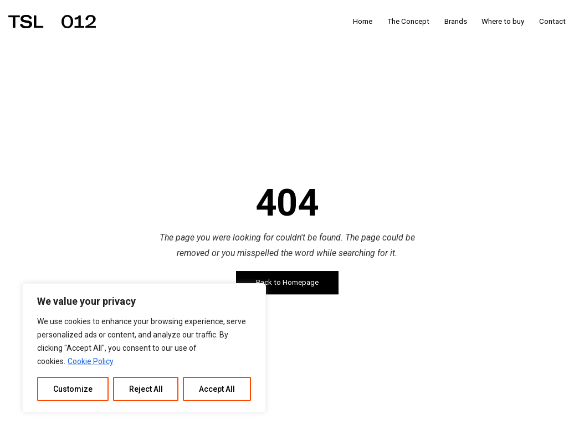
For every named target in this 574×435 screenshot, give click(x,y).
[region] (144, 348)
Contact (552, 21)
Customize (73, 389)
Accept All (217, 389)
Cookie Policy (91, 361)
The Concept (408, 21)
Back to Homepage (287, 283)
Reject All (146, 389)
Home (362, 21)
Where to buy (502, 21)
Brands (455, 21)
